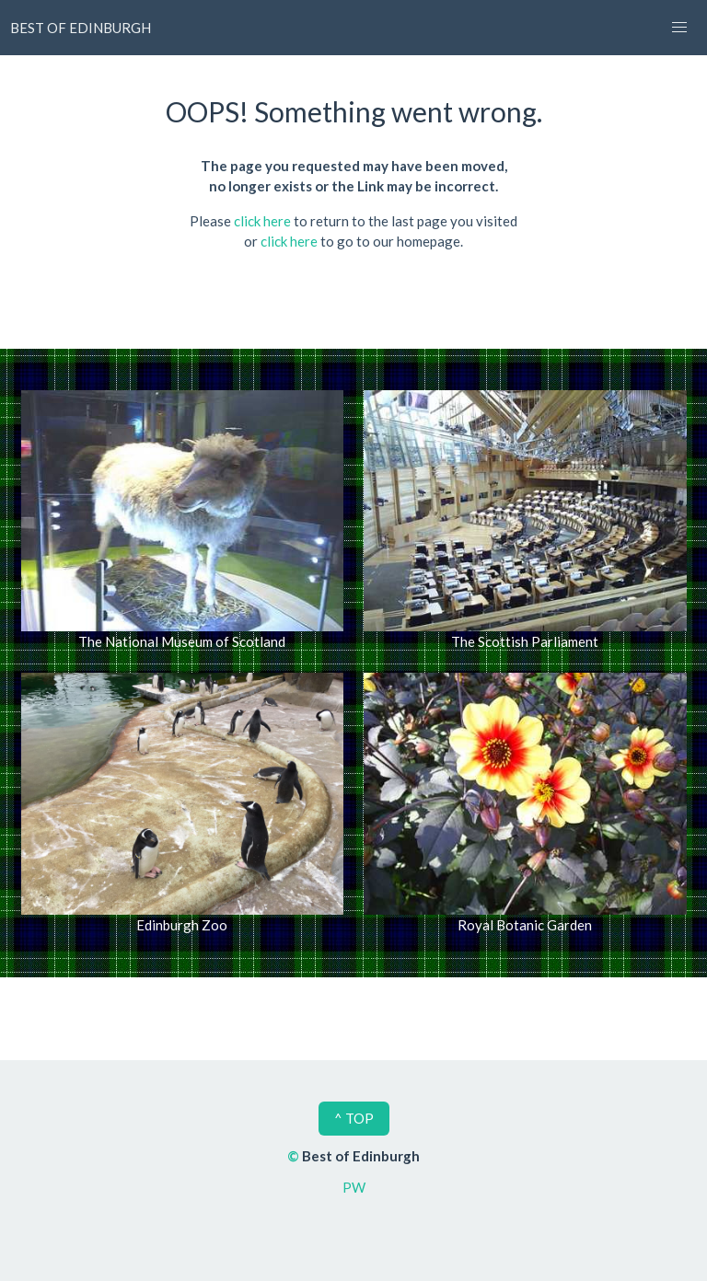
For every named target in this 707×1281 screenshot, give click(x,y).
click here (262, 221)
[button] (679, 27)
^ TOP (354, 1118)
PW (353, 1187)
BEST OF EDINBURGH (80, 27)
